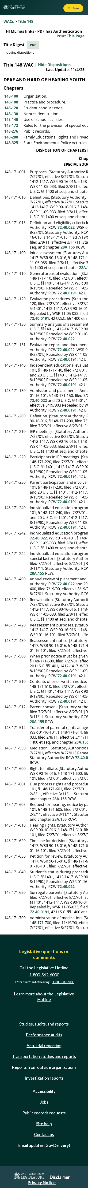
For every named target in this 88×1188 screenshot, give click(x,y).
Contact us (44, 1134)
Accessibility (44, 1091)
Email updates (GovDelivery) (44, 1145)
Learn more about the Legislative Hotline (44, 996)
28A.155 (68, 247)
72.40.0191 (67, 293)
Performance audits (44, 1034)
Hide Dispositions (54, 64)
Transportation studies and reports (44, 1056)
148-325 (11, 142)
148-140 (11, 119)
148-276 (11, 131)
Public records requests (44, 1112)
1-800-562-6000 (44, 974)
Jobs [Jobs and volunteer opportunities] (44, 1102)
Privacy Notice (42, 1182)
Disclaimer (60, 1177)
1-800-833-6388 (63, 982)
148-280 (11, 137)
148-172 (11, 125)
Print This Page (70, 36)
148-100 (11, 96)
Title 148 (25, 21)
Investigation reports (44, 1078)
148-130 (11, 113)
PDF (33, 45)
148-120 (11, 108)
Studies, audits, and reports (44, 1023)
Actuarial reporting (44, 1045)
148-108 (11, 102)
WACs (9, 21)
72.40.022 (66, 227)
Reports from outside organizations (44, 1067)
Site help (44, 1123)
